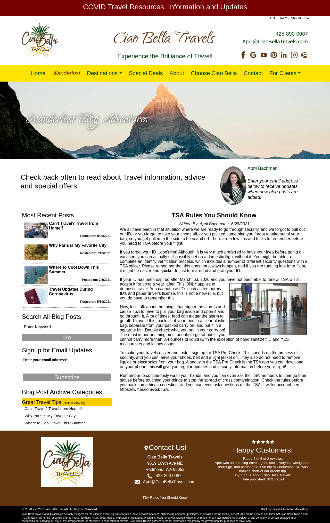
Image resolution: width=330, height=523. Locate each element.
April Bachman (263, 168)
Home (38, 73)
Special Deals (146, 73)
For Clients (282, 73)
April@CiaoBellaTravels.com (275, 41)
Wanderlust (66, 73)
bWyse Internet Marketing (290, 509)
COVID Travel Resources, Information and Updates (165, 7)
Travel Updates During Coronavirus (71, 291)
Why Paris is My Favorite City (77, 245)
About (177, 73)
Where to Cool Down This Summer (54, 423)
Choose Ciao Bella (214, 73)
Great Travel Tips (53, 402)
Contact (253, 73)
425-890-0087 (292, 34)
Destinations (102, 73)
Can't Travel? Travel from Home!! (53, 408)
